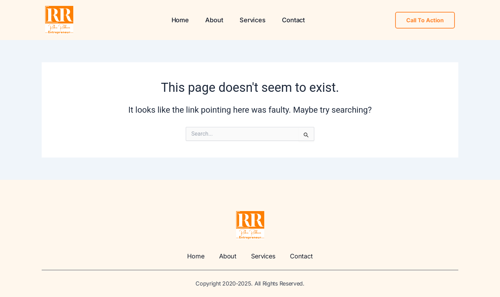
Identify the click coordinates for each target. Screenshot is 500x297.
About (214, 20)
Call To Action (425, 20)
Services (252, 20)
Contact (293, 20)
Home (180, 20)
